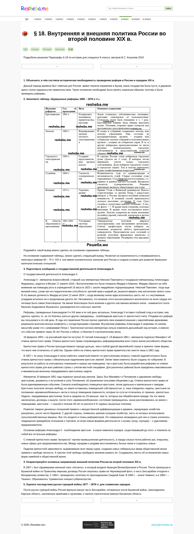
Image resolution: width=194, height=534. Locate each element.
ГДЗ (26, 19)
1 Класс (37, 19)
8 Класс (114, 19)
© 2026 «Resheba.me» (33, 525)
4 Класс (70, 19)
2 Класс (48, 19)
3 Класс (59, 19)
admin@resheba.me (162, 525)
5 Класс (81, 19)
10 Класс (136, 19)
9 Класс (125, 19)
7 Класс (103, 19)
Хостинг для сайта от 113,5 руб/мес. (107, 525)
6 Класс (92, 19)
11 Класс (146, 19)
